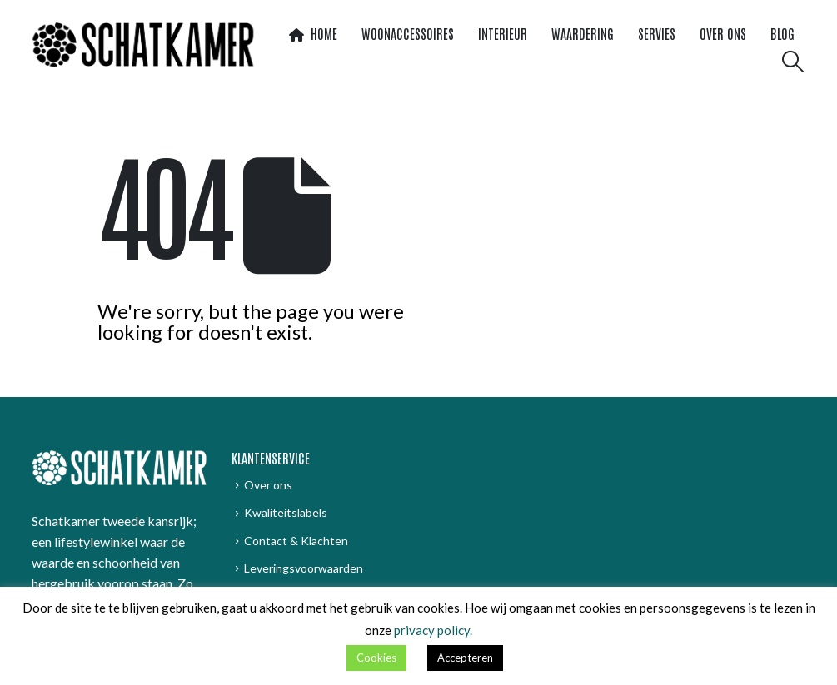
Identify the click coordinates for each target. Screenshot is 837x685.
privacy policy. (433, 630)
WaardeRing (582, 33)
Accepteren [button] (465, 657)
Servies (656, 33)
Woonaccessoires (407, 33)
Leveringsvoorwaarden (303, 568)
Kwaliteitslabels (285, 512)
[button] (792, 61)
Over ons (723, 33)
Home (313, 33)
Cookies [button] (376, 657)
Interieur (502, 33)
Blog (782, 33)
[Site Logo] (143, 44)
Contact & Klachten (296, 541)
